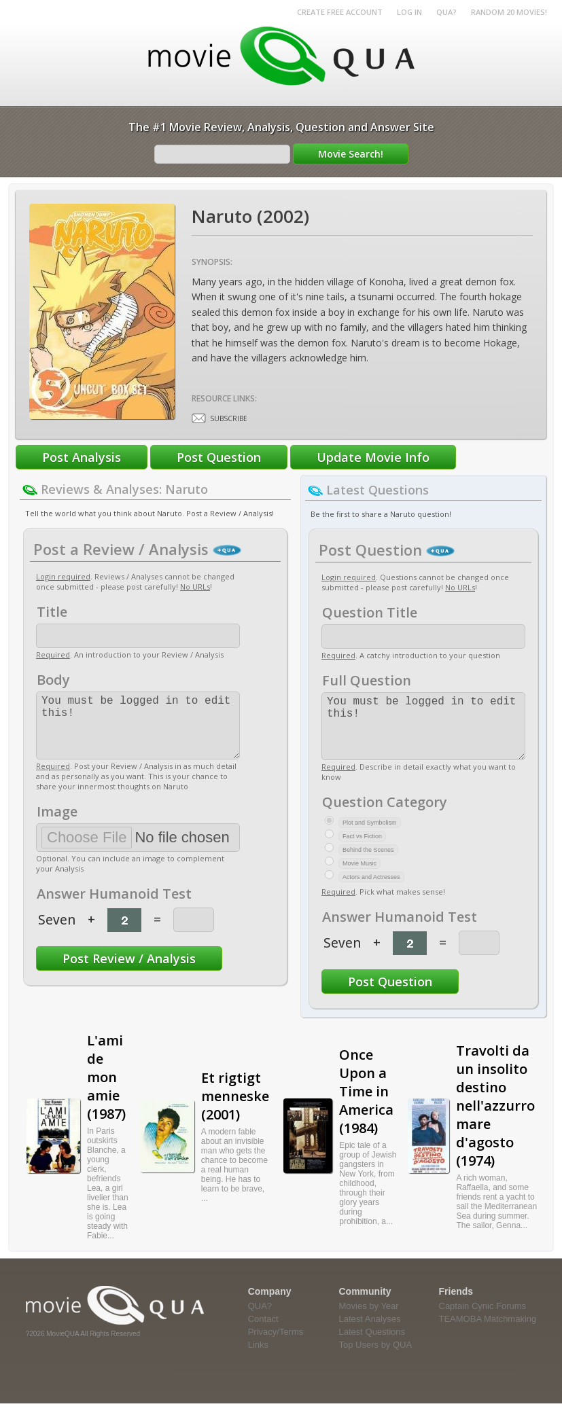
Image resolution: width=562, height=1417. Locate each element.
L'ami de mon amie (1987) (106, 1090)
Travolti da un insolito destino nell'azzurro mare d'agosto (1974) (495, 1119)
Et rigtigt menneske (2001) (235, 1109)
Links (258, 1358)
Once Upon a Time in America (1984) (366, 1105)
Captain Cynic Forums (483, 1319)
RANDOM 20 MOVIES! (509, 12)
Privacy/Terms (276, 1345)
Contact (263, 1332)
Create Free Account (340, 12)
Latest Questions (372, 1345)
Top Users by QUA (375, 1358)
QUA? (446, 12)
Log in (409, 12)
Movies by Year (369, 1319)
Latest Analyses (370, 1332)
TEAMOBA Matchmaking (488, 1332)
